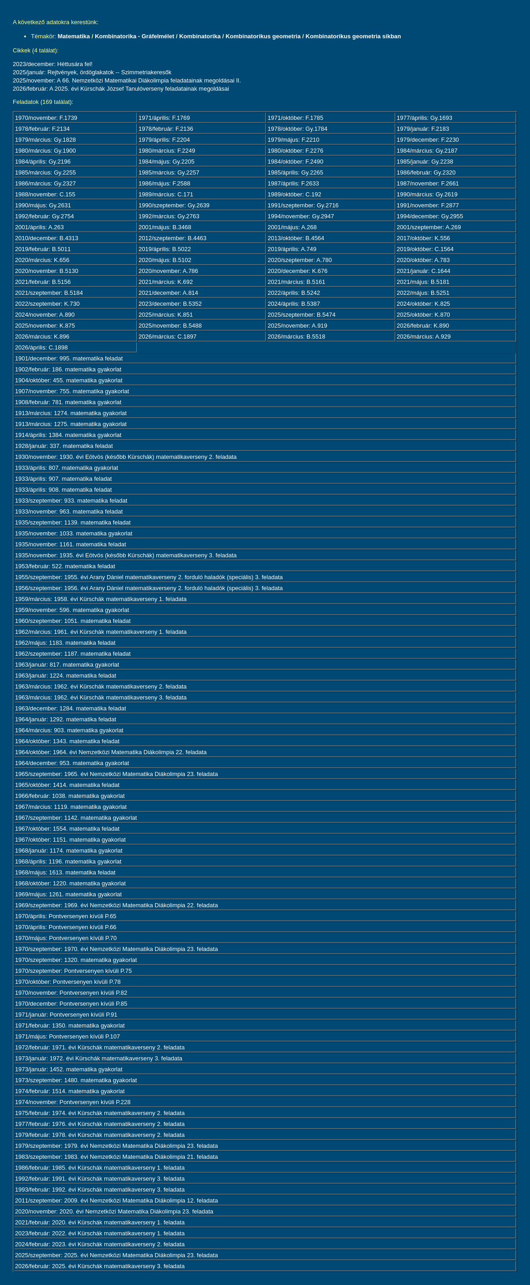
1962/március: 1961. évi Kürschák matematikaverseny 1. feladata (100, 631)
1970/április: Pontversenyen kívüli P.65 (65, 916)
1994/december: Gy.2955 (430, 216)
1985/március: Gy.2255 (45, 172)
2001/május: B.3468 (165, 227)
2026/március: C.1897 (167, 336)
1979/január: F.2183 (423, 128)
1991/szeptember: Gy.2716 (303, 205)
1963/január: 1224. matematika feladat (65, 675)
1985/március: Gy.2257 (169, 172)
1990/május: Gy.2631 (43, 205)
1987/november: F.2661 (428, 183)
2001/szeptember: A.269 (429, 227)
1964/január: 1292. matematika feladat (65, 719)
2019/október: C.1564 (425, 249)
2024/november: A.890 (45, 314)
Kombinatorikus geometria (263, 36)
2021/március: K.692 (166, 281)
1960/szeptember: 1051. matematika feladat (73, 620)
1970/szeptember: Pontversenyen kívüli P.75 (73, 970)
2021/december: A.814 (168, 292)
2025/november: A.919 (297, 325)
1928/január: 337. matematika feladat (64, 445)
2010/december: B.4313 (46, 238)
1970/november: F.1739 (46, 117)
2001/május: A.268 (292, 227)
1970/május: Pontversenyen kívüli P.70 (66, 938)
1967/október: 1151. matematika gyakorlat (70, 839)
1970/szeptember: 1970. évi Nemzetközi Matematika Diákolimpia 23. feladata (116, 949)
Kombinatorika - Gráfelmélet (134, 36)
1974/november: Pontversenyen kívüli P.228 (72, 1102)
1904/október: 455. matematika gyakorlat (69, 380)
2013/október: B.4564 (296, 238)
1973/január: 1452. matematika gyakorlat (69, 1069)
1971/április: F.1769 (164, 117)
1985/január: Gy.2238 (425, 161)
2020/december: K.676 (298, 270)
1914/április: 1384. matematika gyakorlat (68, 435)
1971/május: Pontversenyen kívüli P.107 (67, 1036)
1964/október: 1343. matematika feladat (67, 741)
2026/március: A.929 (424, 336)
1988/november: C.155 (45, 194)
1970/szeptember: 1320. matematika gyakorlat (76, 959)
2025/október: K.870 (423, 314)
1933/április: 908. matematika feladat (63, 489)
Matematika (74, 36)
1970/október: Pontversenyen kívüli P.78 (68, 981)
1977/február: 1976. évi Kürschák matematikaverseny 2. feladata (100, 1124)
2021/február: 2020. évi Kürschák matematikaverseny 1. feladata (100, 1222)
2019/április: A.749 (292, 249)
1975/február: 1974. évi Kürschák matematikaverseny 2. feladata (100, 1113)
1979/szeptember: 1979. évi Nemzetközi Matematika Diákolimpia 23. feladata (116, 1145)
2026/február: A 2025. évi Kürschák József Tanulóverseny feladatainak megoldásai (121, 88)
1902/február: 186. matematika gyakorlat (68, 369)
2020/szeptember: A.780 (300, 260)
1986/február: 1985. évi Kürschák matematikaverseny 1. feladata (100, 1167)
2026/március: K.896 (42, 336)
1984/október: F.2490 (295, 161)
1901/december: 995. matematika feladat (69, 358)
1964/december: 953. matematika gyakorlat (72, 763)
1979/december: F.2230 (428, 139)
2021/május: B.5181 (423, 281)
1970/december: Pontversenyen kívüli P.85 (71, 1003)
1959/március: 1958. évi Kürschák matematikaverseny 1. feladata (100, 599)
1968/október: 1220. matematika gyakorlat (70, 883)
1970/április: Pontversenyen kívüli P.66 (65, 927)
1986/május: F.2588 (164, 183)
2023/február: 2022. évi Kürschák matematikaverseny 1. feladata (100, 1233)
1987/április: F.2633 (293, 183)
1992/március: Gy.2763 (169, 216)
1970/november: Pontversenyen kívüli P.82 (71, 992)
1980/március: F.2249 (167, 150)
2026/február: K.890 (423, 325)
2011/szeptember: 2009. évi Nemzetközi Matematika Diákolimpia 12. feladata (116, 1200)
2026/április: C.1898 (41, 347)
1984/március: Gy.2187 (427, 150)
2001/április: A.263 (39, 227)
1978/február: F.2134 (42, 128)
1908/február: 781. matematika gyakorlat (68, 402)
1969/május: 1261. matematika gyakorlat (68, 894)
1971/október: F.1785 (295, 117)
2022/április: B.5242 (294, 292)
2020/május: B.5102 (165, 260)
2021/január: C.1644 (424, 270)
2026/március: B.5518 (296, 336)
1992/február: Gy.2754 (44, 216)
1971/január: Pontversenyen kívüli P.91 (66, 1014)
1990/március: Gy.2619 (427, 194)
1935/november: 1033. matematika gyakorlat (73, 533)
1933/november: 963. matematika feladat (69, 511)
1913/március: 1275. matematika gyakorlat (71, 424)
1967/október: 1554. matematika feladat (67, 828)
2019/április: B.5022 (165, 249)
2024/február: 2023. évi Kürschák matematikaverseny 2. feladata (100, 1244)
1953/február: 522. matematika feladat (65, 566)
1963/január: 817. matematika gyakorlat (67, 664)
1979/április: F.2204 (164, 139)
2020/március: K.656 (42, 260)
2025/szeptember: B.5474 (301, 314)
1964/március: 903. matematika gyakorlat (69, 730)
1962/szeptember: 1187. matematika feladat (73, 653)
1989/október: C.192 (294, 194)
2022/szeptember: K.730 (47, 303)
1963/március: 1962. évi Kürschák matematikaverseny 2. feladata (100, 686)
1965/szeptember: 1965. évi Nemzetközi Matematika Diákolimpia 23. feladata (116, 774)
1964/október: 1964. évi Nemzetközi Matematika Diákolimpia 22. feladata (111, 752)
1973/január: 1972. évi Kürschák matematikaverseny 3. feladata (98, 1058)
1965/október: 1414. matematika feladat (67, 784)
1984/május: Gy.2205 (167, 161)
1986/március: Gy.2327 (45, 183)
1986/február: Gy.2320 (426, 172)
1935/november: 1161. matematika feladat (70, 544)
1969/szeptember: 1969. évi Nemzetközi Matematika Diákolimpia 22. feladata (116, 905)
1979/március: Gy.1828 (45, 139)
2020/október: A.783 (423, 260)
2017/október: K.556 (423, 238)
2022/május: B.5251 (423, 292)
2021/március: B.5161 (296, 281)
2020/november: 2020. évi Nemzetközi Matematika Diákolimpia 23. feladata (114, 1211)
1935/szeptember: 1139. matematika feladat (73, 522)
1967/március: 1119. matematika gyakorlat (71, 806)
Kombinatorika (200, 36)
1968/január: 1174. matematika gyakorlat (69, 850)
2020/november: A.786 (168, 270)
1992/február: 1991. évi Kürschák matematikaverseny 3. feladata (100, 1178)
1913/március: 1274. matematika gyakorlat (71, 413)
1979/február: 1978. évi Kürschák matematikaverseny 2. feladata (100, 1134)
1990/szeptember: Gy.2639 (174, 205)
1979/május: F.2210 (293, 139)
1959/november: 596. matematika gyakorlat (72, 610)
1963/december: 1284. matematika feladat (70, 708)
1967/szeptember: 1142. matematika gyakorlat (76, 817)
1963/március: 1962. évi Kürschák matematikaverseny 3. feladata (100, 697)
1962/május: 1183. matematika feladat (65, 642)
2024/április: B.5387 (294, 303)
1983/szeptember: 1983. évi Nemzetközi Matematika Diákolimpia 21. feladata (116, 1156)
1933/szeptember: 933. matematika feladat (71, 500)
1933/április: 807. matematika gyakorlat (66, 467)
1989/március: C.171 (166, 194)
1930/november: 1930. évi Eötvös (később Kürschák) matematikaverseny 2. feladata (126, 456)
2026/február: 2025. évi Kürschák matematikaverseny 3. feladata (100, 1266)
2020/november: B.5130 (46, 270)
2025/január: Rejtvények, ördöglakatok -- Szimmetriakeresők (92, 72)
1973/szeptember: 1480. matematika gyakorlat (76, 1080)
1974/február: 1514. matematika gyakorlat (70, 1091)
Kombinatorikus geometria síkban (353, 36)
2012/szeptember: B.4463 (172, 238)
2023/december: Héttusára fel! (53, 64)
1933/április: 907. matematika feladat (63, 478)
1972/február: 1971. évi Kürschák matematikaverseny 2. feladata (100, 1047)
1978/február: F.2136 (166, 128)
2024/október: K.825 (423, 303)
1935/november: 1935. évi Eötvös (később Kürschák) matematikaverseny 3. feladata (126, 555)
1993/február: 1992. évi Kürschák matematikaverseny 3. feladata (100, 1189)
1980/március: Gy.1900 (45, 150)
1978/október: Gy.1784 (297, 128)
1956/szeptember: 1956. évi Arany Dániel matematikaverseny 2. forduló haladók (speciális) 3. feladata (149, 588)
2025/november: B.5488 (170, 325)
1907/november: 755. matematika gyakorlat (72, 391)
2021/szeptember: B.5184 (49, 292)
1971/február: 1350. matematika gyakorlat (70, 1025)
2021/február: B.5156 (43, 281)
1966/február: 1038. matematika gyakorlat (70, 795)
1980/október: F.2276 (295, 150)
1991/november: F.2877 (428, 205)
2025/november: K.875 (45, 325)
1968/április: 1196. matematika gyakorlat (68, 861)
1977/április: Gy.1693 (425, 117)
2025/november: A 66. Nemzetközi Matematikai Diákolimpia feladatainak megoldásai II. (127, 80)
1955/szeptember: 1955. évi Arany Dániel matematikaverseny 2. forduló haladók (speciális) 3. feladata (149, 577)
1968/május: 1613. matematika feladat (65, 872)
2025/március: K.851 (166, 314)
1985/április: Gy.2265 (295, 172)
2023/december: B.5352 (170, 303)
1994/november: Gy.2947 (301, 216)
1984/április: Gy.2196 (43, 161)
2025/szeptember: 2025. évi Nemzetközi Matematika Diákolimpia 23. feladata (116, 1255)
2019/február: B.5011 (43, 249)
